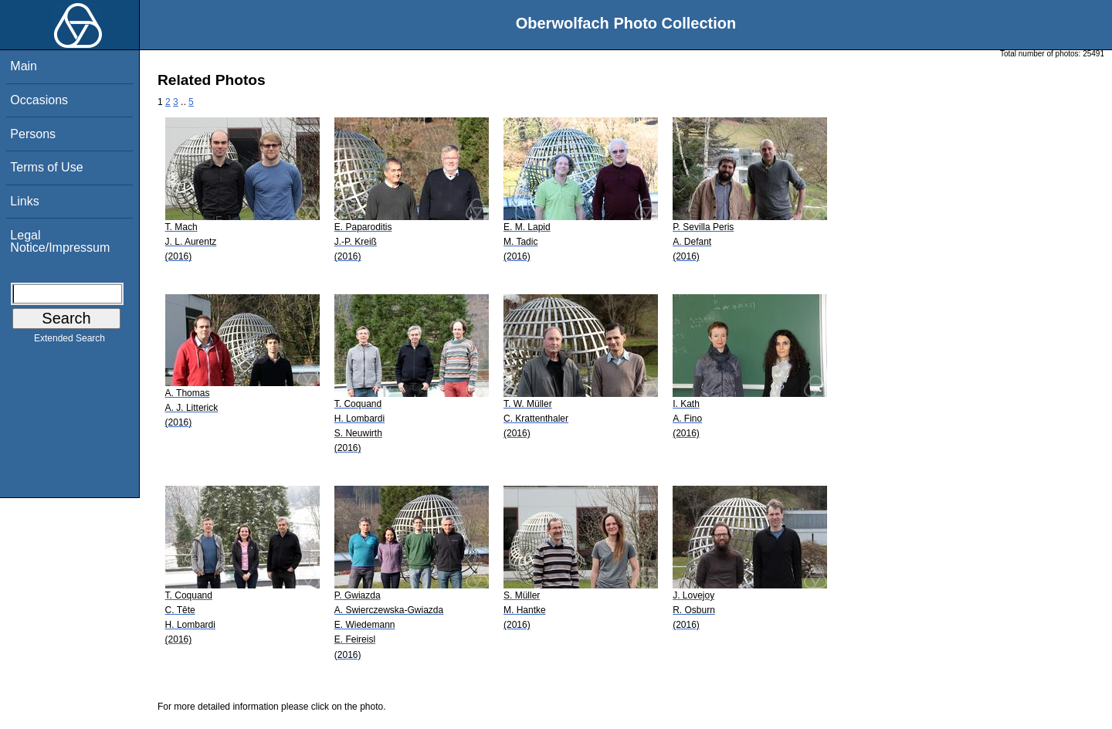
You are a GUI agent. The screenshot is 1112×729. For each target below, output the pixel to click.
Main (23, 66)
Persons (33, 134)
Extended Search (69, 341)
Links (24, 201)
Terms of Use (46, 167)
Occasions (39, 100)
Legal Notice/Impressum (60, 241)
